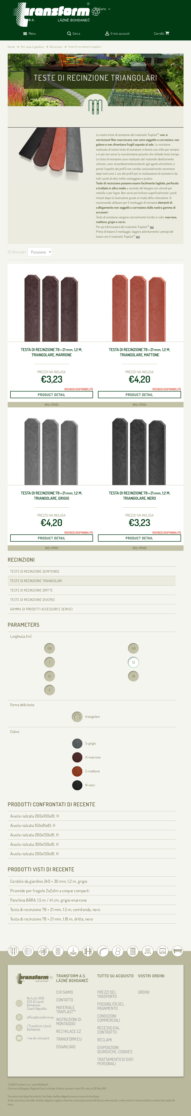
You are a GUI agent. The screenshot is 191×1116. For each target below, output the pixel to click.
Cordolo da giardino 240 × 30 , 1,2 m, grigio (49, 881)
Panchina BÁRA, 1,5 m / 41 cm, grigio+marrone (48, 900)
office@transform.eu (40, 1017)
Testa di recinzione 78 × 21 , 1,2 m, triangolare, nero (139, 496)
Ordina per (17, 251)
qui (151, 227)
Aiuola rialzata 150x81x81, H (32, 825)
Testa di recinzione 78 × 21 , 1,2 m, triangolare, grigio (51, 496)
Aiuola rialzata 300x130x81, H (34, 844)
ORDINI (143, 992)
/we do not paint (38, 1038)
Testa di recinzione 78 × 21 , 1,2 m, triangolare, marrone (51, 352)
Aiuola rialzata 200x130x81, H (34, 853)
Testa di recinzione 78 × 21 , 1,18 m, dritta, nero (51, 918)
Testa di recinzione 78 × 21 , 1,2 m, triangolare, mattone (139, 352)
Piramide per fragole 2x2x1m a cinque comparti (50, 890)
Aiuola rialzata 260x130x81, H (34, 834)
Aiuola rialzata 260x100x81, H (34, 816)
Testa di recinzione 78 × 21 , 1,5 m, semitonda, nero (55, 909)
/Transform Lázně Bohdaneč (39, 1027)
